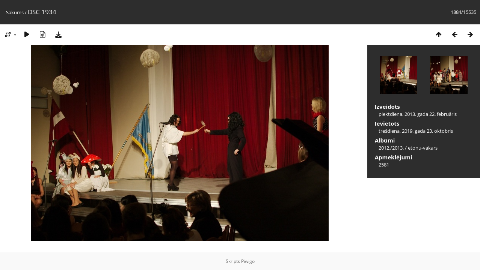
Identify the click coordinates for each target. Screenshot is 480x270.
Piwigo (248, 261)
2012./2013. (391, 147)
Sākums (15, 12)
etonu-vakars (423, 147)
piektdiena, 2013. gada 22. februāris (418, 114)
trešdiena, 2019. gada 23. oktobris (416, 131)
